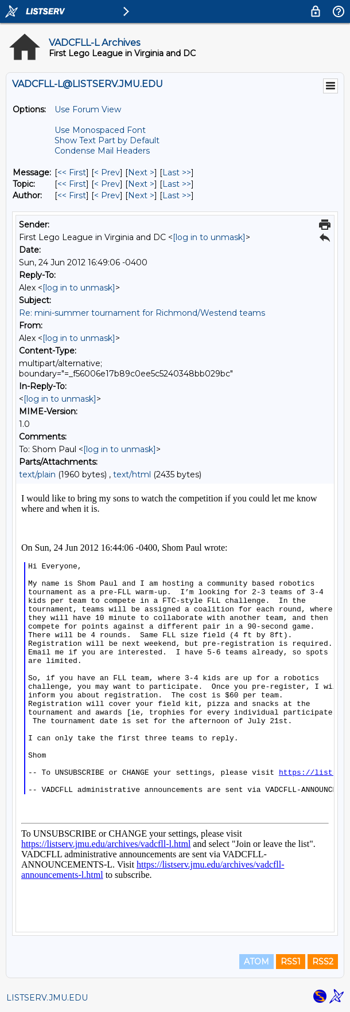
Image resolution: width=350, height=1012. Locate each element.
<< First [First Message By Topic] (71, 184)
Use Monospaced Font (100, 130)
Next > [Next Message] (141, 172)
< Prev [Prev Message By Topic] (107, 184)
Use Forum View (88, 109)
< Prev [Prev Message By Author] (107, 195)
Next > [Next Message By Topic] (141, 184)
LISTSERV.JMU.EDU (47, 998)
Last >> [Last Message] (176, 172)
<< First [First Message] (71, 172)
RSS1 (291, 961)
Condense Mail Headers (102, 151)
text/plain (37, 474)
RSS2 (322, 961)
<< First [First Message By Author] (71, 195)
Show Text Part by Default (107, 140)
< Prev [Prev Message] (107, 172)
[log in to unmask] (209, 237)
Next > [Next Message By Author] (141, 195)
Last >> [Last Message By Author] (176, 195)
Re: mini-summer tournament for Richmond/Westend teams (142, 313)
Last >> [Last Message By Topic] (176, 184)
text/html (132, 474)
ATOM (256, 961)
